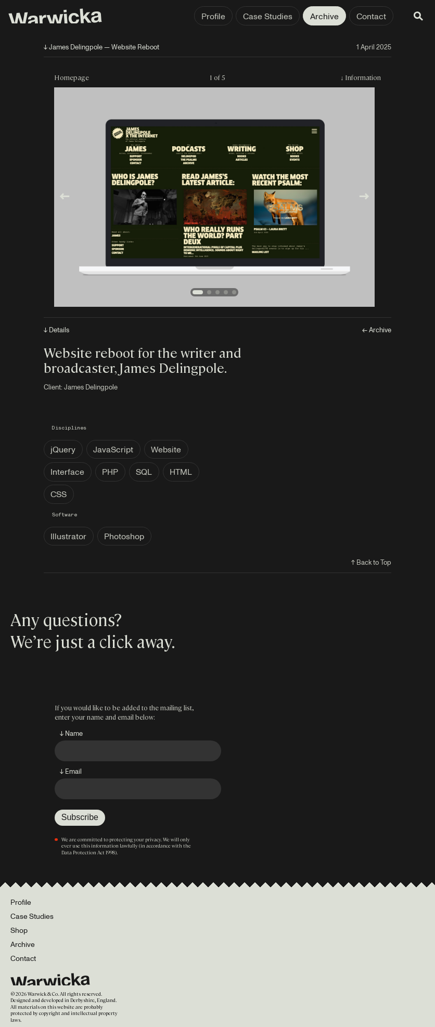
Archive (324, 16)
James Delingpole (91, 387)
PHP (110, 471)
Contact (371, 16)
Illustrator (68, 536)
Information (363, 77)
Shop (19, 930)
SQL (144, 471)
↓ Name (71, 733)
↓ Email (71, 771)
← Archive (376, 330)
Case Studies (267, 16)
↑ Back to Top (371, 562)
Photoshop (124, 536)
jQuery (62, 449)
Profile (213, 16)
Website (166, 449)
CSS (58, 494)
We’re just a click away (90, 641)
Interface (67, 471)
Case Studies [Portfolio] (32, 916)
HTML (181, 471)
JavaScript (113, 449)
